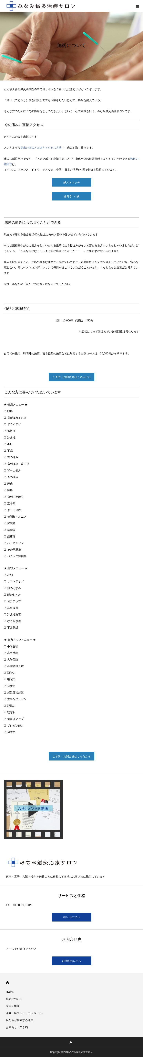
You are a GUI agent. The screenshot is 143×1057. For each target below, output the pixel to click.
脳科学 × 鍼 (71, 196)
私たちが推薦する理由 (19, 1020)
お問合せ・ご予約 (17, 1027)
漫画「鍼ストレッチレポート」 (25, 1013)
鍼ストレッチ (71, 182)
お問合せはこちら (71, 960)
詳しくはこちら (71, 917)
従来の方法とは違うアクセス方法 (41, 147)
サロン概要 (13, 1006)
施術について (14, 998)
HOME (7, 982)
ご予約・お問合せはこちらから (71, 377)
